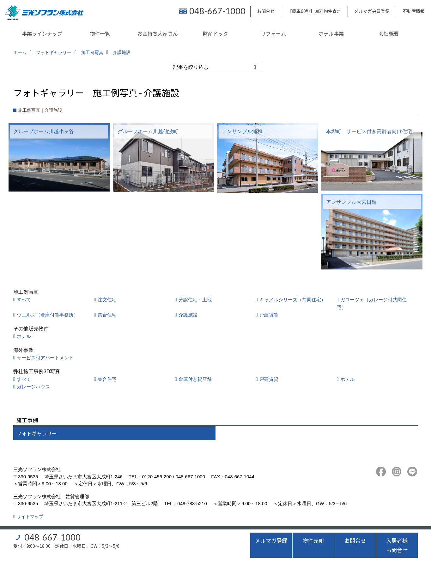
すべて (24, 299)
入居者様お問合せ (397, 545)
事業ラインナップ (42, 33)
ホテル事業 (331, 33)
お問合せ (266, 11)
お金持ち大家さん (157, 33)
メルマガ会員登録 (372, 11)
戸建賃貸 (268, 314)
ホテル (24, 336)
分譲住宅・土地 (195, 299)
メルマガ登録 (271, 540)
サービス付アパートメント (45, 357)
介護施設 (188, 314)
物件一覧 (100, 33)
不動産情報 (414, 11)
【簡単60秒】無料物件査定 (314, 11)
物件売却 (313, 540)
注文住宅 (107, 299)
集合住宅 (107, 314)
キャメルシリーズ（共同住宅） (292, 299)
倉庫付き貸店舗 (195, 379)
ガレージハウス (33, 386)
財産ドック (215, 33)
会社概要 (389, 33)
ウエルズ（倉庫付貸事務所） (47, 314)
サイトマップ (30, 516)
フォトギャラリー (36, 433)
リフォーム (273, 33)
